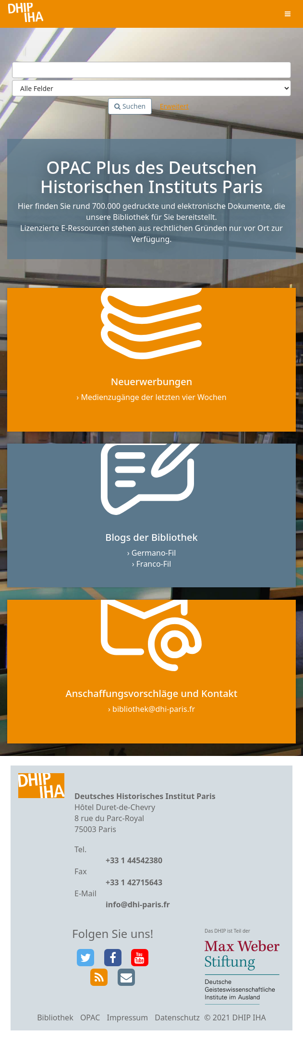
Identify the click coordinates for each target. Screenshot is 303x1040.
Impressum (127, 1017)
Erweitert (174, 106)
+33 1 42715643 (134, 882)
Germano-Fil (154, 553)
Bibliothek (55, 1017)
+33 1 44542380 (134, 860)
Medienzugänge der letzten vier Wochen (153, 397)
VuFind (26, 14)
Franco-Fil (153, 564)
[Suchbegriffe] (151, 70)
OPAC (90, 1017)
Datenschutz (177, 1017)
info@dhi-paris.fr (138, 904)
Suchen (129, 106)
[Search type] (151, 88)
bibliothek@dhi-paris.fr (153, 709)
